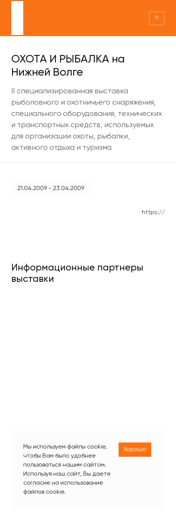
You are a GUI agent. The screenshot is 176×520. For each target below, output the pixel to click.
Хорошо (134, 450)
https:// (153, 213)
